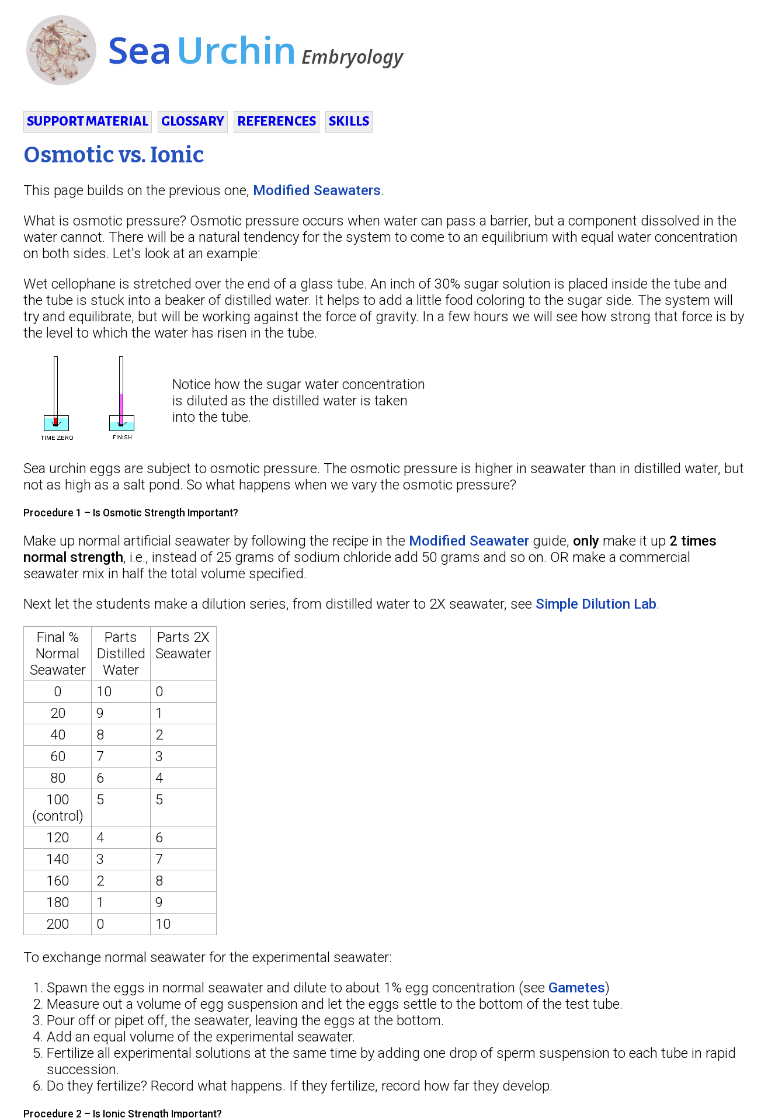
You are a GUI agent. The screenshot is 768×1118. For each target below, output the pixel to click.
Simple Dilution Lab (596, 604)
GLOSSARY (192, 121)
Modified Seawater (469, 541)
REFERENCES (276, 121)
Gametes (576, 988)
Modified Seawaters (317, 190)
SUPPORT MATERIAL (87, 121)
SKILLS (349, 121)
